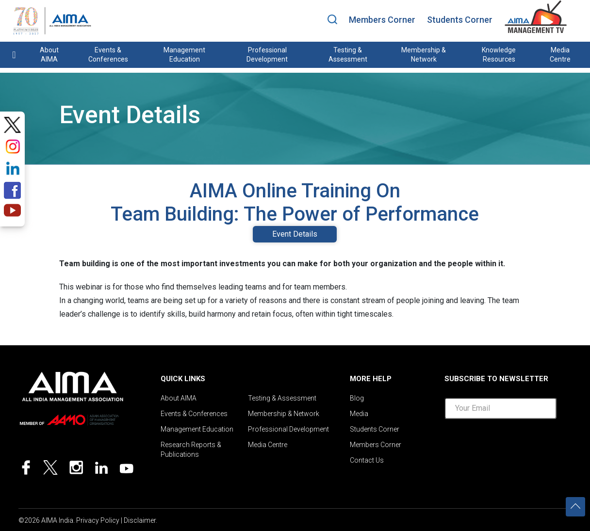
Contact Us (367, 460)
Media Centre (560, 54)
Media (359, 414)
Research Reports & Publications (191, 449)
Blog (357, 398)
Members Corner (382, 20)
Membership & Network (423, 54)
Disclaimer (140, 520)
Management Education (184, 54)
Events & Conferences (108, 54)
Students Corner (459, 20)
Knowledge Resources (499, 54)
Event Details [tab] (294, 234)
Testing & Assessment (347, 54)
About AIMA (49, 54)
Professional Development (267, 54)
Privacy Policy (97, 520)
